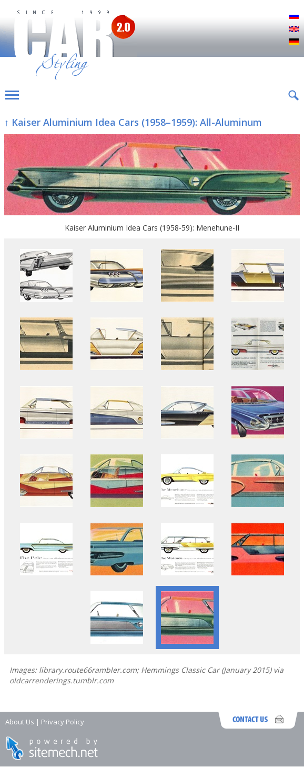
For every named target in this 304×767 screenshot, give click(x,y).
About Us (19, 721)
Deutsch (294, 42)
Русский (294, 17)
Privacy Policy (62, 721)
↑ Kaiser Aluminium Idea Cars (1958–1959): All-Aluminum (133, 122)
